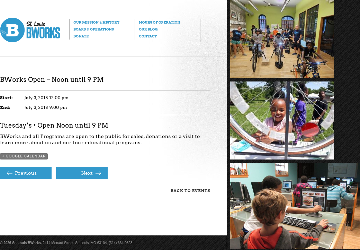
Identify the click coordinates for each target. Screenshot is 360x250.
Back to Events (190, 190)
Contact (148, 36)
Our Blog (148, 29)
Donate (81, 36)
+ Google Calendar (24, 156)
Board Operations (93, 29)
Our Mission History (96, 22)
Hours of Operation (159, 22)
